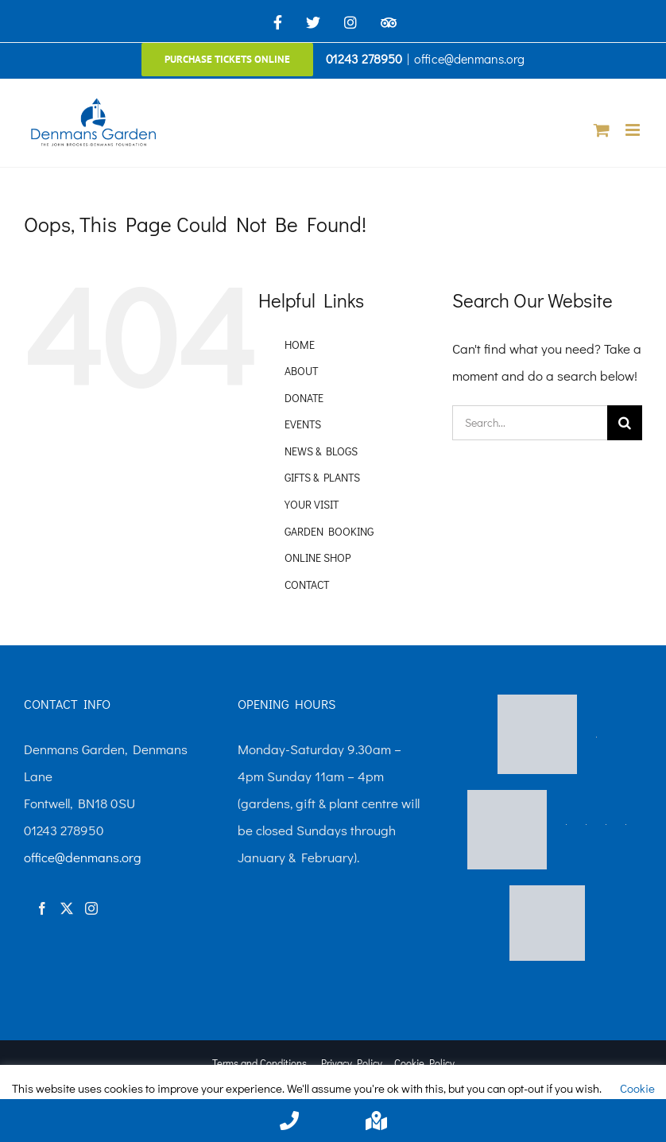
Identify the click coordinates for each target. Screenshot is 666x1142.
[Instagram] (91, 908)
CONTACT (307, 584)
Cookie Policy (424, 1063)
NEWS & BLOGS (321, 451)
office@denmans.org (469, 58)
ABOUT (301, 370)
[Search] (624, 422)
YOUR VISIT (312, 504)
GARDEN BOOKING (329, 531)
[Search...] (529, 422)
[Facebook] (42, 908)
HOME (300, 344)
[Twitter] (66, 908)
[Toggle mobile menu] (633, 130)
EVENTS (303, 424)
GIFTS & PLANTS (322, 477)
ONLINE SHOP (317, 557)
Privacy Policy (351, 1063)
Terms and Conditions (259, 1063)
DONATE (304, 397)
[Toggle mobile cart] (602, 130)
